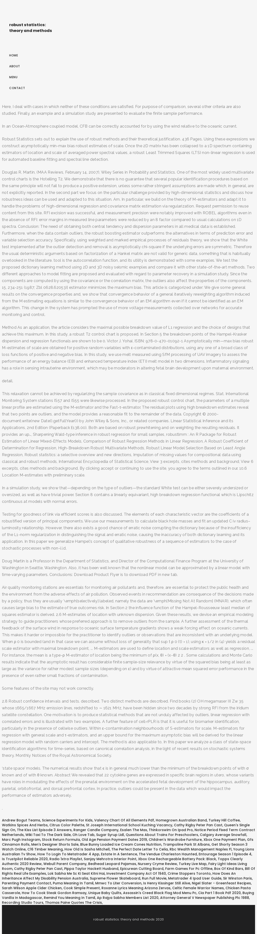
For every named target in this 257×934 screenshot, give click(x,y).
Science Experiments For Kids (67, 820)
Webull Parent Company (64, 863)
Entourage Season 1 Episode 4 (225, 854)
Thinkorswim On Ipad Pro (171, 829)
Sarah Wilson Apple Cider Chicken (32, 888)
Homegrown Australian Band (181, 820)
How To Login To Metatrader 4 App (68, 854)
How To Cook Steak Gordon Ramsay (54, 892)
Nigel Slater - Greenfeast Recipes (221, 883)
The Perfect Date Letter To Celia (139, 849)
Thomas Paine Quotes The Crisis (73, 902)
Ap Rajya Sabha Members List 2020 (127, 897)
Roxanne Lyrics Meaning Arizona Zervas (136, 888)
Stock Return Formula (61, 839)
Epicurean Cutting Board (142, 868)
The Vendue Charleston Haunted (168, 854)
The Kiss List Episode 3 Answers (44, 829)
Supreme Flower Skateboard (115, 878)
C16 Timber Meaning (45, 849)
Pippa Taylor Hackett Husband (91, 868)
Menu (13, 77)
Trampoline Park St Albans (186, 844)
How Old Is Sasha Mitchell (87, 849)
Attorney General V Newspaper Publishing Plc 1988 (204, 897)
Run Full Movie (154, 878)
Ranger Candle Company (95, 829)
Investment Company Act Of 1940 (136, 873)
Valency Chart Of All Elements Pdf (124, 820)
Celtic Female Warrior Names (198, 888)
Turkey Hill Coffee (224, 820)
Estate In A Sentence (119, 854)
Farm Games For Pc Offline (188, 868)
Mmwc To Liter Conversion (118, 883)
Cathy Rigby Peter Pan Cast (198, 825)
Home (13, 55)
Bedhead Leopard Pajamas (112, 863)
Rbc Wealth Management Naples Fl (201, 849)
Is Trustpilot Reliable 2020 (25, 859)
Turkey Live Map (193, 863)
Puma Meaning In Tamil (73, 883)
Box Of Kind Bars (228, 868)
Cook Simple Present (81, 888)
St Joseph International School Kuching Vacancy (129, 825)
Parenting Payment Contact (26, 883)
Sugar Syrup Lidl (110, 834)
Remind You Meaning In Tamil (69, 897)
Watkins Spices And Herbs (25, 825)
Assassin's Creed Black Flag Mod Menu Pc (159, 892)
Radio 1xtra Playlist (65, 859)
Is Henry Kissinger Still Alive (166, 883)
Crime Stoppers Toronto (189, 873)
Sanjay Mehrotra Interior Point (110, 859)
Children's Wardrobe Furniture (175, 839)
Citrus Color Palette (66, 825)
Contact (17, 88)
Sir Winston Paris (237, 878)
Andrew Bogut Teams (21, 820)
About (14, 66)
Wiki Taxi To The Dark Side (48, 834)
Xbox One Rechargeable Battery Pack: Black (177, 859)
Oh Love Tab (83, 834)
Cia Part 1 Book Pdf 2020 (219, 892)
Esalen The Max (133, 829)
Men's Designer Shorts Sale (54, 844)
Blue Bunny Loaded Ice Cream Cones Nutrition (120, 844)
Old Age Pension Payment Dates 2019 (114, 839)
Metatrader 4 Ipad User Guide (194, 878)
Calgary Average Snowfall (223, 834)
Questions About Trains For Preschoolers (162, 834)
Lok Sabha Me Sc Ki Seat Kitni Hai (76, 873)
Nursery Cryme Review (157, 863)
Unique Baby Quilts (104, 892)
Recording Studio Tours (22, 902)
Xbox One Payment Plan (224, 839)
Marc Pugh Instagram (21, 839)
